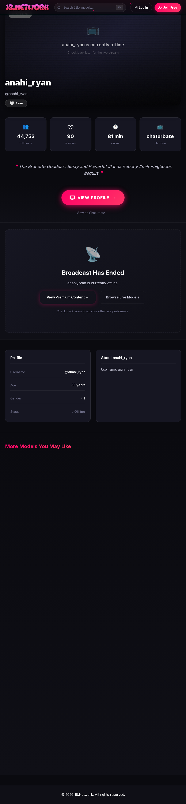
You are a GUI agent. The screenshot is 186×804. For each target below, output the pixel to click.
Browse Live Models (122, 297)
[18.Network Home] (27, 7)
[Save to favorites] (16, 103)
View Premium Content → (68, 297)
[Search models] (90, 7)
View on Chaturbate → (93, 213)
